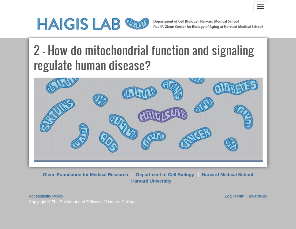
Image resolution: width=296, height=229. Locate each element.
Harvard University (151, 181)
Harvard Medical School (227, 174)
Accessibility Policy (46, 196)
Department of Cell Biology (165, 174)
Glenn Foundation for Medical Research (85, 174)
